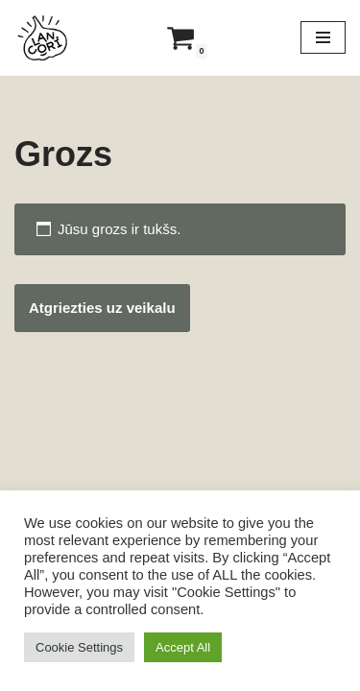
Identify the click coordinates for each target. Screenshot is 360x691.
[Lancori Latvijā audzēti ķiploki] (43, 37)
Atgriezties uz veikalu (102, 307)
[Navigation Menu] (323, 37)
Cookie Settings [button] (79, 647)
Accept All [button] (183, 647)
